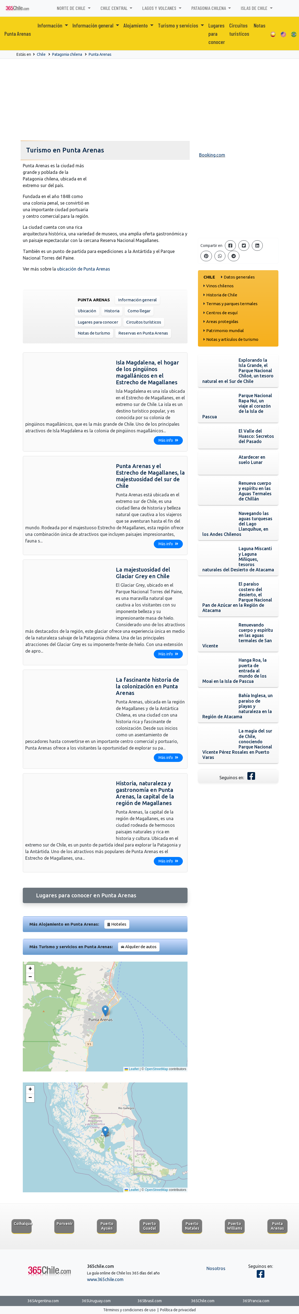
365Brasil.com (150, 1301)
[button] (105, 1011)
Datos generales (239, 277)
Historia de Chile (221, 295)
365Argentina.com (43, 1301)
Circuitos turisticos (239, 29)
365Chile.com (202, 1301)
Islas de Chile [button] (255, 8)
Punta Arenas (17, 33)
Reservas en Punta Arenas (143, 333)
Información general (137, 299)
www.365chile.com (105, 1279)
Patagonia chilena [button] (209, 8)
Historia (111, 310)
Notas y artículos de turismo (232, 339)
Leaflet (132, 1069)
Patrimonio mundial (225, 330)
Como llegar (139, 310)
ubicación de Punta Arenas (83, 268)
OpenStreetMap (156, 1069)
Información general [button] (93, 25)
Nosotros (215, 1268)
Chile (41, 54)
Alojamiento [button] (136, 25)
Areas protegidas (222, 321)
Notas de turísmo (94, 333)
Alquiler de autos (141, 946)
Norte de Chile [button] (71, 8)
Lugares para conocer (216, 33)
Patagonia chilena (67, 54)
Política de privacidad (178, 1310)
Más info (168, 440)
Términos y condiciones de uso (129, 1310)
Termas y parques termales (232, 303)
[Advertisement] (149, 100)
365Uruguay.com (96, 1301)
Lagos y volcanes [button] (159, 8)
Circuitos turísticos (143, 322)
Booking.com (212, 154)
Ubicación (87, 310)
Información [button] (50, 25)
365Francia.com (256, 1301)
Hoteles (118, 924)
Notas (260, 25)
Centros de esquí (221, 312)
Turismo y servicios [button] (178, 25)
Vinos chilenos (220, 285)
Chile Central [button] (114, 8)
